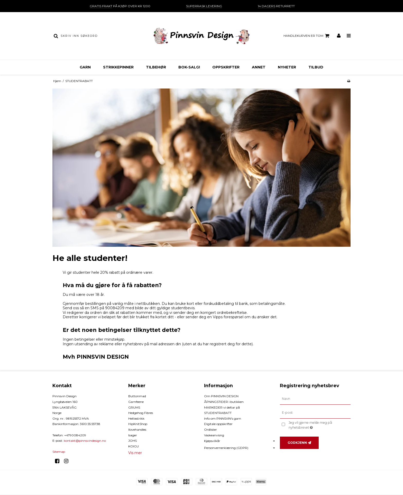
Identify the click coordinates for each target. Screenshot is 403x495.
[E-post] (315, 412)
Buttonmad (137, 396)
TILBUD (315, 67)
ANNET (258, 67)
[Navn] (315, 398)
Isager (132, 435)
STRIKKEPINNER (118, 67)
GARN (85, 67)
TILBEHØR (156, 67)
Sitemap (58, 452)
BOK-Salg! (189, 67)
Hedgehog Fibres (140, 413)
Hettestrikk (136, 418)
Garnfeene (136, 402)
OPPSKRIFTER (226, 67)
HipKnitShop (137, 424)
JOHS (132, 441)
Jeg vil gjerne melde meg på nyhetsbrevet (319, 424)
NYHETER (287, 67)
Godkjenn (297, 443)
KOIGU (133, 446)
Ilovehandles (137, 429)
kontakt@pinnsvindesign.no (85, 441)
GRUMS (134, 407)
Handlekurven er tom (307, 35)
